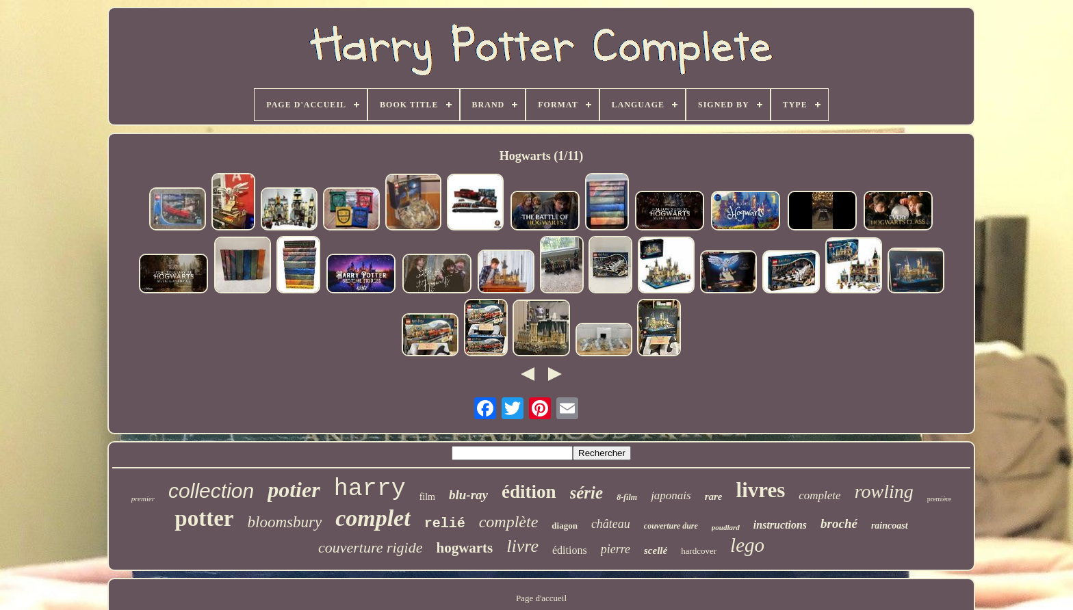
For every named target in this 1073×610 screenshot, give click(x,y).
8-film (627, 497)
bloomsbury (285, 522)
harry (370, 489)
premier (143, 498)
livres (761, 490)
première (939, 499)
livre (522, 546)
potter (203, 518)
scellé (655, 550)
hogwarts (464, 548)
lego (747, 545)
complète (509, 522)
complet (373, 518)
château (610, 524)
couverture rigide (370, 547)
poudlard (726, 527)
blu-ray (468, 495)
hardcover (698, 551)
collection (211, 490)
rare (714, 496)
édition (529, 491)
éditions (569, 550)
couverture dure (671, 526)
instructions (780, 525)
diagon (565, 525)
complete (819, 495)
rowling (884, 491)
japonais (671, 495)
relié (444, 523)
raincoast (889, 525)
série (587, 492)
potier (294, 489)
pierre (615, 549)
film (427, 497)
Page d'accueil (541, 598)
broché (838, 523)
